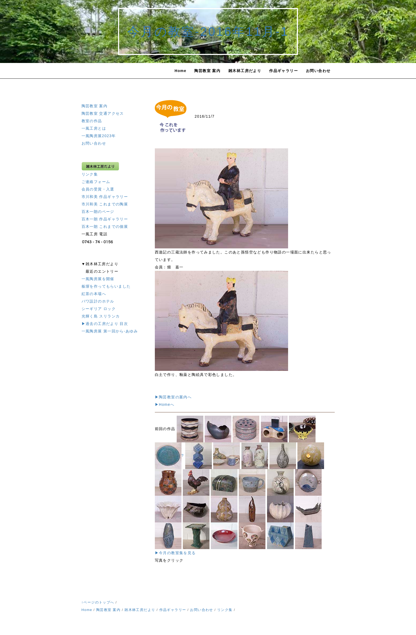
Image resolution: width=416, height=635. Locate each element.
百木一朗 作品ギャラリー (105, 219)
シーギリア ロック (99, 309)
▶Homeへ (165, 404)
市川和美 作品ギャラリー (105, 197)
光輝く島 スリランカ (101, 316)
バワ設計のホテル (98, 301)
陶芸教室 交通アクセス (103, 113)
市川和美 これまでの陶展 (105, 204)
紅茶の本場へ (94, 294)
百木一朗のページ (98, 211)
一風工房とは (94, 128)
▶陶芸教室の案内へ (173, 397)
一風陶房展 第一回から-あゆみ (110, 331)
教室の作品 (92, 121)
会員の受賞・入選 (98, 189)
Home (181, 71)
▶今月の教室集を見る (175, 553)
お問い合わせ (318, 71)
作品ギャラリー (283, 71)
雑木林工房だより (244, 71)
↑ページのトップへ (98, 602)
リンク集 (90, 174)
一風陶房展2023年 (99, 136)
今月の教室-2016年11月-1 (208, 31)
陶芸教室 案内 (207, 71)
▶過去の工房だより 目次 (105, 324)
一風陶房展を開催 (98, 279)
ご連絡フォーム (96, 182)
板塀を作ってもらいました (106, 286)
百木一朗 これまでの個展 (105, 226)
